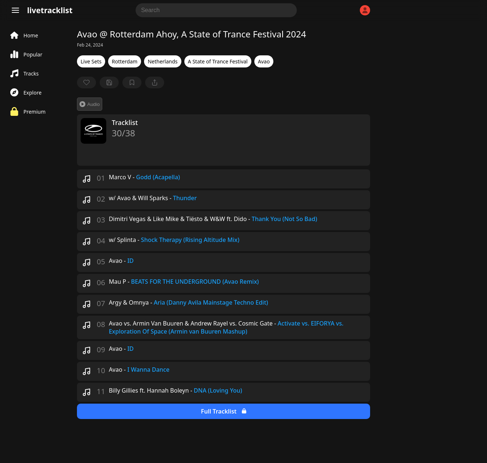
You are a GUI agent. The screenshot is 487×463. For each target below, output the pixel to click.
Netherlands (162, 61)
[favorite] (86, 82)
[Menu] (15, 10)
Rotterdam (124, 61)
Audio (90, 104)
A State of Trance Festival (218, 61)
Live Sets (91, 61)
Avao (264, 61)
